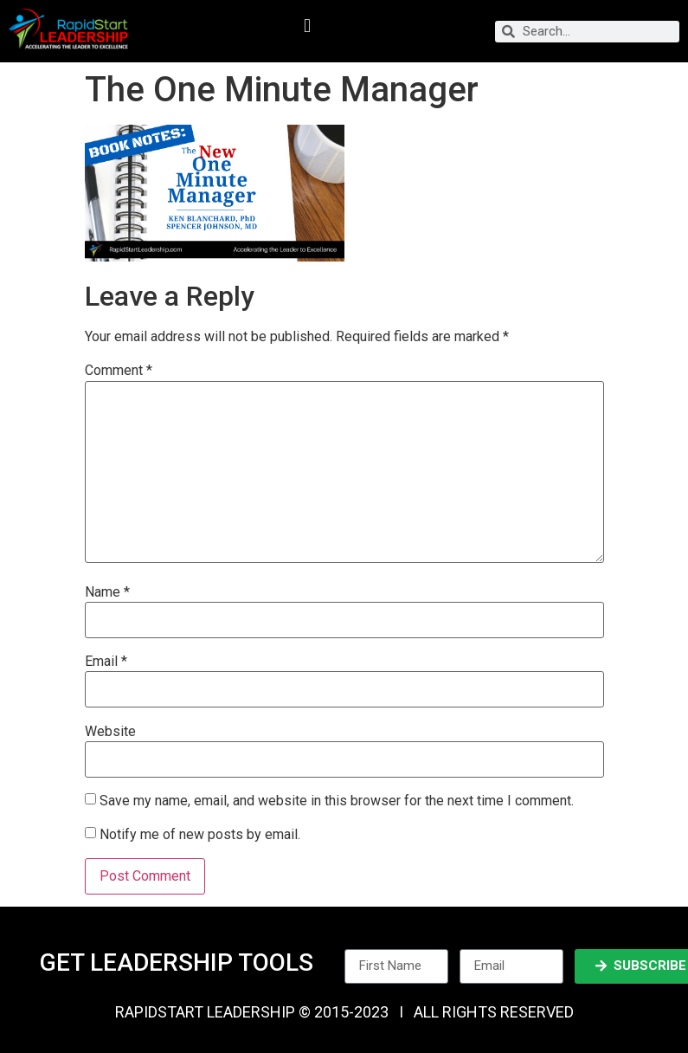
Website (110, 732)
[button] (307, 26)
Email (106, 662)
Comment (118, 371)
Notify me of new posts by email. (200, 833)
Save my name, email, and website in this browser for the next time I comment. (337, 801)
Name (107, 592)
